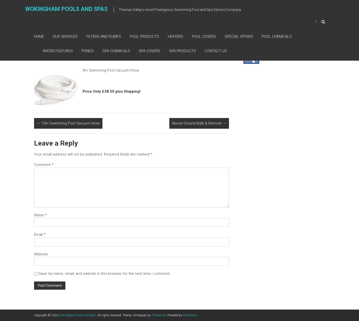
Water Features (58, 51)
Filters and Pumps (103, 36)
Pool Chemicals (277, 36)
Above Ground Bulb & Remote (199, 123)
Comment (43, 164)
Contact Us (216, 51)
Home (39, 36)
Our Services (65, 36)
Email (39, 234)
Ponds (88, 51)
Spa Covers (149, 51)
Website (41, 254)
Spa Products (182, 51)
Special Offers (239, 36)
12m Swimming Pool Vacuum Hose (68, 123)
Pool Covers (204, 36)
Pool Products (144, 36)
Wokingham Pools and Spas (66, 9)
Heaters (175, 36)
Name (40, 215)
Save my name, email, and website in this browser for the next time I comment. (104, 273)
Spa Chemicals (116, 51)
